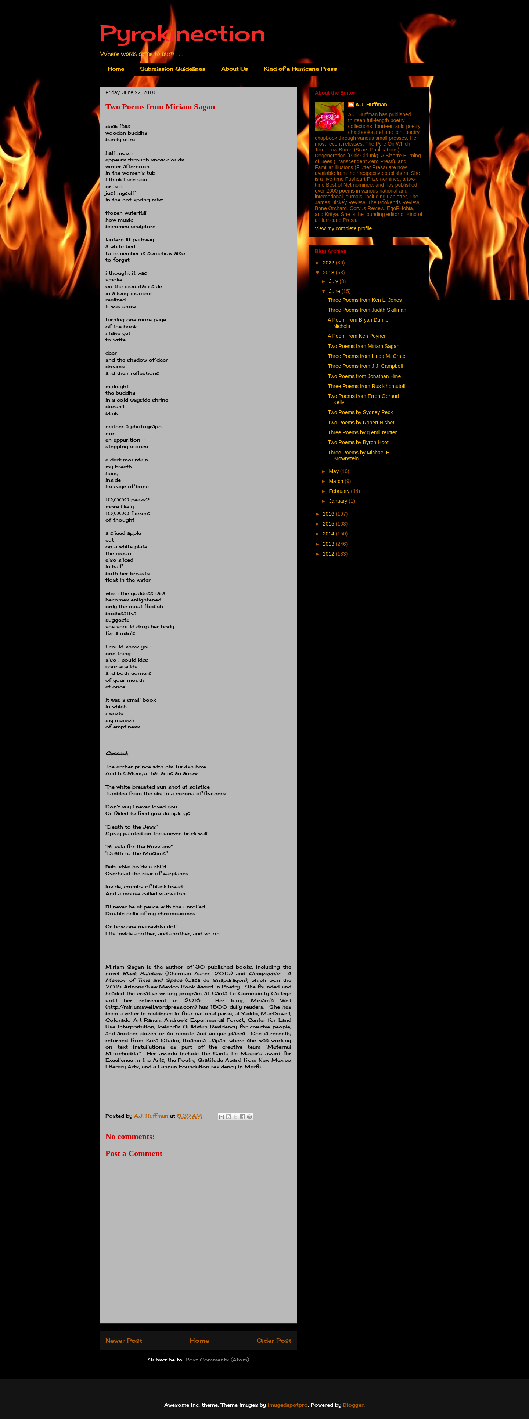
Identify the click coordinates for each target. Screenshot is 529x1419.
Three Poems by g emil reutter (362, 432)
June (335, 291)
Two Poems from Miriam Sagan (363, 346)
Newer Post (123, 1340)
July (334, 281)
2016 (329, 514)
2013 (329, 544)
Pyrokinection (183, 32)
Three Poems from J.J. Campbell (365, 366)
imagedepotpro (288, 1405)
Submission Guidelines (172, 69)
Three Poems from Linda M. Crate (367, 356)
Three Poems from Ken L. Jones (365, 300)
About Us (234, 69)
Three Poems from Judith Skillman (367, 310)
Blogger (353, 1405)
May (334, 471)
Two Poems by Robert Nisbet (361, 422)
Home (116, 69)
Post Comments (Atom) (217, 1360)
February (340, 491)
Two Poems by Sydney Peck (360, 412)
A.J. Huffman (371, 104)
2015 (329, 524)
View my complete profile (343, 228)
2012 (329, 554)
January (339, 501)
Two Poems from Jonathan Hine (364, 376)
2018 (329, 272)
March (337, 481)
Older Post (274, 1340)
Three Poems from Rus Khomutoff (367, 386)
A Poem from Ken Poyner (357, 336)
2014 (329, 534)
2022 (329, 263)
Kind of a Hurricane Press (300, 69)
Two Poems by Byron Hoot (358, 442)
